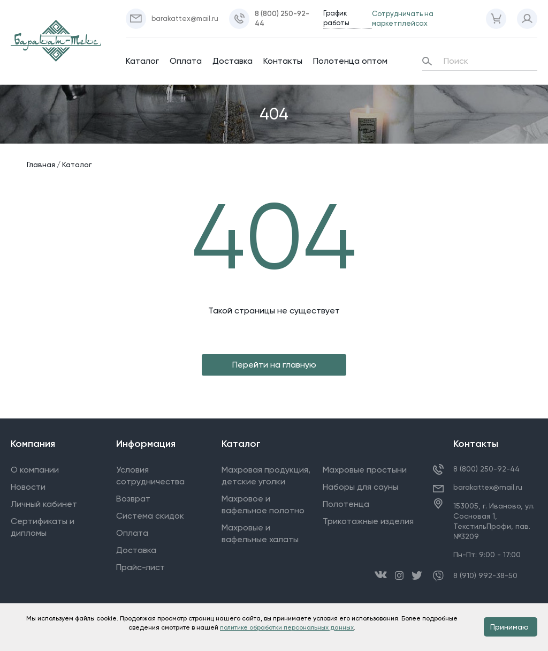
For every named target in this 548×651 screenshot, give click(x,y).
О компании (35, 470)
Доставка (232, 61)
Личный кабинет (44, 504)
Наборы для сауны (360, 487)
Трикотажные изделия (368, 521)
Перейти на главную (274, 365)
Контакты (282, 61)
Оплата (186, 61)
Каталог (142, 61)
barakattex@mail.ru (487, 487)
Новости (28, 487)
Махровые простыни (365, 470)
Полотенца (346, 504)
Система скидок (150, 516)
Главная (41, 164)
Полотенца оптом (350, 61)
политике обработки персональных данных (287, 627)
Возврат (133, 498)
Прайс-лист (140, 567)
